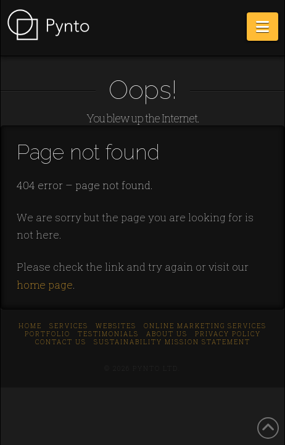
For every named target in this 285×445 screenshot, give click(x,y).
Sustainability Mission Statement (172, 342)
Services (68, 326)
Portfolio (47, 334)
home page (45, 285)
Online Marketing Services (205, 326)
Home (30, 326)
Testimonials (108, 334)
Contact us (60, 342)
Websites (116, 326)
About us (167, 334)
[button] (262, 26)
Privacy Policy (228, 334)
